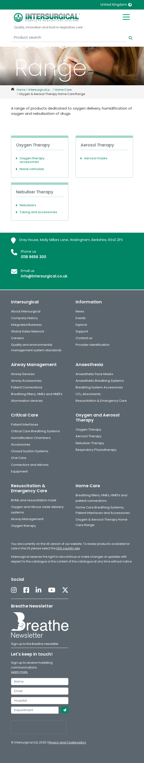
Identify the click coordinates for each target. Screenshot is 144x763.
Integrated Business (26, 324)
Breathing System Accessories (99, 387)
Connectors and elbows (30, 464)
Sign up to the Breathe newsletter (34, 644)
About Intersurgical (25, 311)
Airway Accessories (26, 380)
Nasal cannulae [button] (32, 169)
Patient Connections (26, 387)
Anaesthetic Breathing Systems (100, 380)
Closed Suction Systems (29, 451)
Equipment (19, 471)
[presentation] (38, 727)
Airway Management (27, 519)
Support (82, 331)
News (80, 311)
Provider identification (93, 344)
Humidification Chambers (31, 438)
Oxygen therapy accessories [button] (32, 160)
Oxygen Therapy (88, 429)
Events (81, 318)
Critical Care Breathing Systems (35, 431)
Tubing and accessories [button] (38, 212)
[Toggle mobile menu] (126, 16)
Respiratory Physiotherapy (96, 449)
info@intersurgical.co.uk (44, 276)
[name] (39, 681)
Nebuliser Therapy (90, 443)
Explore (81, 324)
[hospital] (39, 700)
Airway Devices (23, 374)
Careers (17, 338)
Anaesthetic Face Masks (94, 374)
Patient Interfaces (24, 424)
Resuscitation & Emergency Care (101, 400)
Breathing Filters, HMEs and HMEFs (36, 394)
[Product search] (68, 37)
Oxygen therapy (23, 525)
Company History (24, 318)
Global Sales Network (27, 331)
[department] (35, 710)
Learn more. (19, 672)
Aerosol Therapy (88, 436)
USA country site (68, 548)
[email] (39, 691)
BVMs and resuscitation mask (33, 500)
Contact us (84, 338)
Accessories (20, 444)
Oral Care (18, 458)
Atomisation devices (27, 400)
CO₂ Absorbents (88, 394)
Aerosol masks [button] (95, 158)
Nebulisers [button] (28, 205)
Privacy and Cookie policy (67, 742)
